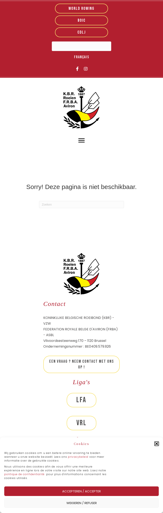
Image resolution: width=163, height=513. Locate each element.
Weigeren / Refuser (81, 503)
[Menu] (81, 140)
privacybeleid (78, 457)
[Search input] (81, 46)
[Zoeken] (81, 204)
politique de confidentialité (24, 474)
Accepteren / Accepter (81, 491)
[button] (157, 444)
